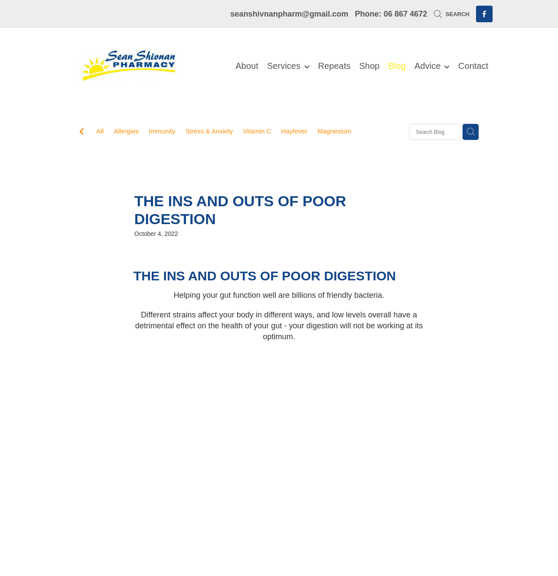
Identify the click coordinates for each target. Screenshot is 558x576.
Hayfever (294, 131)
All (100, 131)
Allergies (126, 131)
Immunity (162, 131)
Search (451, 14)
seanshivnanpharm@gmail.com (289, 14)
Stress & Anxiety (209, 131)
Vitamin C (257, 131)
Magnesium (334, 131)
